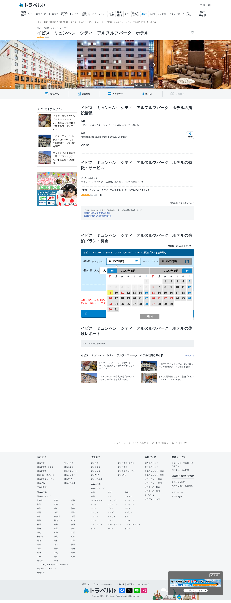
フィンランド (96, 524)
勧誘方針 (131, 584)
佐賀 (56, 552)
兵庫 (73, 536)
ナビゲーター (150, 495)
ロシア (128, 520)
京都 (56, 532)
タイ (110, 496)
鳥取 (56, 540)
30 (110, 309)
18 (122, 298)
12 (128, 292)
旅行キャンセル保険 (180, 470)
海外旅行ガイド (151, 467)
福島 (39, 508)
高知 (73, 548)
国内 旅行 (23, 14)
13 (134, 292)
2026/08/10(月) (169, 261)
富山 (73, 520)
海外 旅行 (119, 14)
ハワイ (94, 508)
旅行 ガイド (202, 14)
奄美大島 (41, 572)
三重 (56, 528)
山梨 (73, 516)
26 (128, 304)
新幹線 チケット (64, 14)
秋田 (39, 504)
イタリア (112, 516)
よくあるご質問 (178, 482)
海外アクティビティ (126, 471)
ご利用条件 (119, 584)
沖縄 (56, 560)
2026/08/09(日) (116, 261)
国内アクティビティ (45, 479)
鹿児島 (40, 560)
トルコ (94, 528)
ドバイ (128, 528)
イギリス (129, 512)
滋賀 (39, 532)
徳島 (39, 548)
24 (116, 304)
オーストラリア (114, 524)
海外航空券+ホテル (126, 463)
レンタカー (75, 14)
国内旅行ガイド (151, 463)
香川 (73, 544)
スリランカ (112, 504)
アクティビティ (99, 14)
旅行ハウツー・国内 (153, 479)
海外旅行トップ (97, 488)
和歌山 (40, 536)
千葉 (73, 512)
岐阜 (73, 528)
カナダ (111, 512)
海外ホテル (95, 467)
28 (140, 304)
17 (116, 298)
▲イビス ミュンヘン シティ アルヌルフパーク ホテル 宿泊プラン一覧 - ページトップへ (150, 443)
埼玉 (56, 512)
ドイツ (128, 516)
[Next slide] (154, 65)
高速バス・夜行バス (45, 475)
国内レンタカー (70, 475)
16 (110, 298)
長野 (39, 520)
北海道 (40, 500)
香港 (127, 492)
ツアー (31, 14)
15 (146, 292)
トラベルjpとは (178, 496)
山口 (56, 544)
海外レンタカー (97, 471)
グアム (111, 508)
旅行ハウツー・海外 (153, 483)
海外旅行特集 (96, 479)
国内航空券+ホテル (45, 467)
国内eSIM (41, 483)
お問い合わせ (177, 492)
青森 (56, 500)
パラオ (128, 508)
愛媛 (56, 548)
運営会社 (86, 584)
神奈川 (57, 516)
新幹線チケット (70, 471)
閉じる (216, 575)
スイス (111, 520)
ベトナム (129, 496)
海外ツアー (95, 463)
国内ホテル (68, 467)
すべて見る (144, 85)
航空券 (39, 14)
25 (122, 304)
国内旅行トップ (43, 496)
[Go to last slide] (77, 65)
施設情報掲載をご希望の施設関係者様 (97, 216)
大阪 (73, 532)
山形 (73, 504)
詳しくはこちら (195, 590)
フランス (94, 516)
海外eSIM (122, 475)
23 (110, 304)
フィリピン (112, 500)
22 (146, 298)
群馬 (39, 512)
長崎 (73, 552)
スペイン (94, 520)
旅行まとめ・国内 (152, 487)
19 (128, 298)
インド (94, 504)
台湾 (110, 492)
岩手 (73, 500)
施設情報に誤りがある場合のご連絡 (97, 213)
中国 (93, 496)
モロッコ (112, 528)
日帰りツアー (69, 463)
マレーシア (129, 500)
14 (140, 292)
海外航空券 (122, 467)
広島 (73, 540)
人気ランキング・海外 (154, 475)
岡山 (39, 540)
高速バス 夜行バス (86, 14)
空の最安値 (42, 487)
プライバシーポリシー (102, 584)
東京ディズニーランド (46, 568)
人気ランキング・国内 (154, 471)
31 (116, 309)
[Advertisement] (101, 409)
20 (134, 298)
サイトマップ (143, 584)
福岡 (39, 552)
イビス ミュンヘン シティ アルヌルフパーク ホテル (93, 33)
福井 (56, 524)
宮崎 (73, 556)
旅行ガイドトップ (152, 499)
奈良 (56, 536)
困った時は (206, 5)
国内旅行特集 (69, 483)
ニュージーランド (132, 524)
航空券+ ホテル (136, 14)
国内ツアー (42, 463)
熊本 (56, 556)
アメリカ (94, 512)
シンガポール (96, 500)
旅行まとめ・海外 (152, 491)
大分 (39, 556)
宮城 (56, 504)
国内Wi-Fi (68, 479)
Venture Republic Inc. (117, 596)
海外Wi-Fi (95, 475)
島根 (39, 544)
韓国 (93, 492)
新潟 (56, 520)
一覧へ (189, 355)
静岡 (73, 524)
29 (146, 304)
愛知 (39, 528)
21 (140, 298)
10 (116, 292)
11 (122, 292)
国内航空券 (42, 471)
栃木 (56, 508)
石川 (39, 524)
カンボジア (129, 504)
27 (134, 304)
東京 (39, 516)
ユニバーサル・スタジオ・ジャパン (52, 564)
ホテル (47, 14)
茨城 (73, 508)
